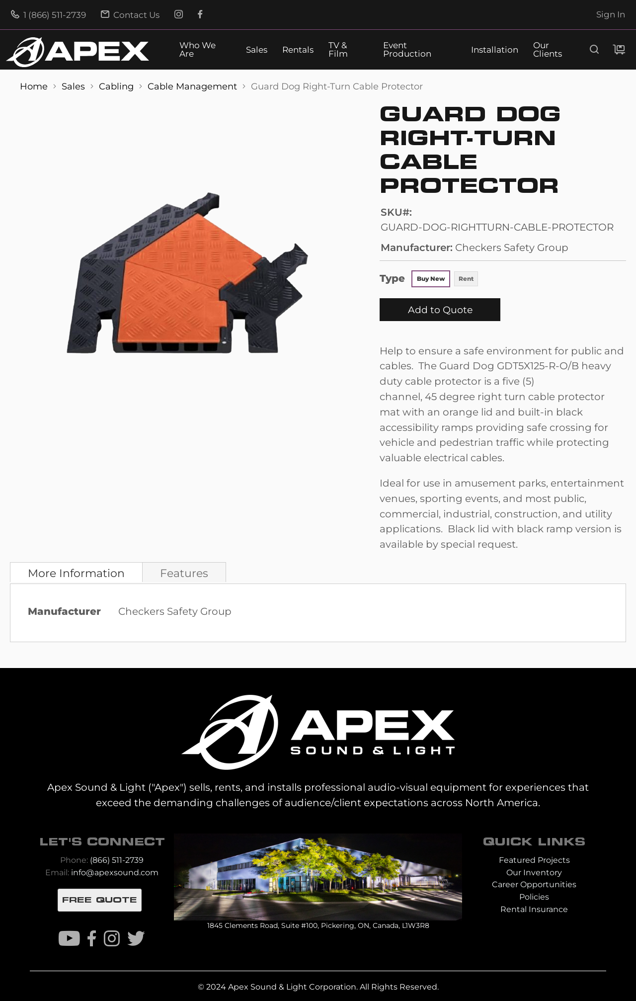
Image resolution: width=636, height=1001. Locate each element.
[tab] (76, 572)
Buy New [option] (431, 278)
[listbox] (445, 279)
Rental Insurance (534, 909)
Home (35, 86)
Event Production (407, 49)
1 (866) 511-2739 (48, 15)
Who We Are (197, 49)
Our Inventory (534, 872)
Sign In (610, 14)
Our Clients (547, 49)
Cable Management (193, 86)
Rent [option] (466, 278)
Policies (534, 897)
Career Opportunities (534, 884)
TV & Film (338, 49)
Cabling (117, 86)
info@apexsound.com (115, 872)
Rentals (298, 50)
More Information (76, 573)
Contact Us (130, 15)
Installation (494, 50)
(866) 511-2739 (117, 860)
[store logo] (77, 52)
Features (184, 573)
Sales (256, 50)
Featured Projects (534, 860)
